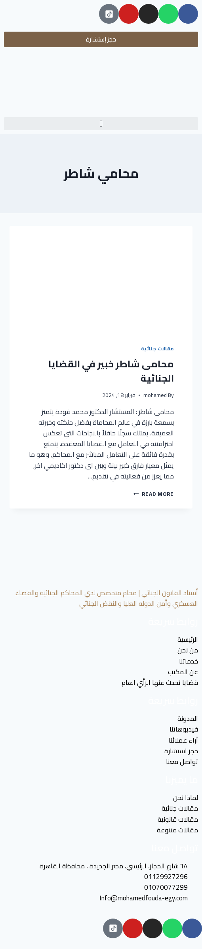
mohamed (155, 395)
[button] (101, 123)
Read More (153, 494)
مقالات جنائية (157, 348)
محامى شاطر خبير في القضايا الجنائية (111, 371)
